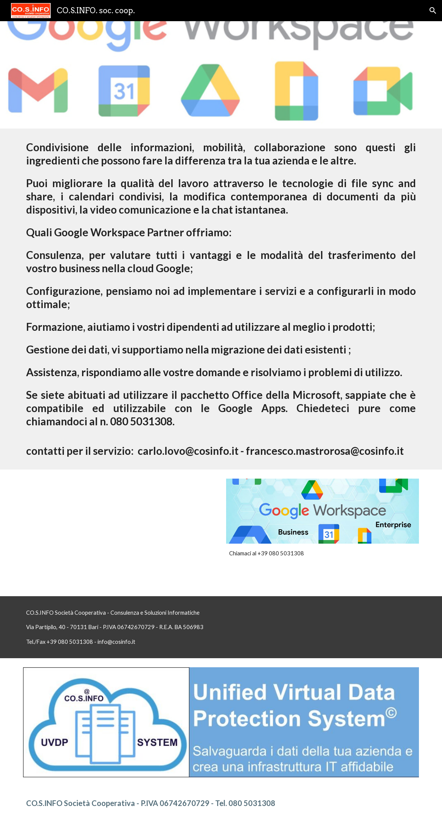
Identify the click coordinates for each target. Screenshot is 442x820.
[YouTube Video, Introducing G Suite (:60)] (119, 533)
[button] (433, 11)
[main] (221, 299)
